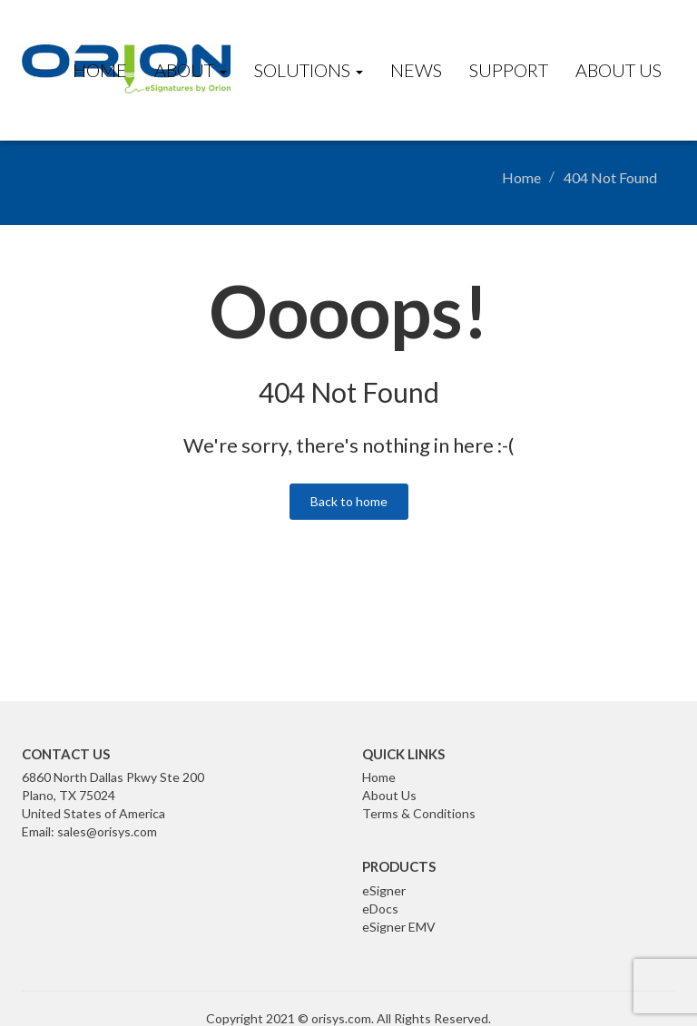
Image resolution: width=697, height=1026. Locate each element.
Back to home (349, 501)
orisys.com (341, 1018)
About (190, 70)
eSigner (384, 890)
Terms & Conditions (419, 813)
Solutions (308, 70)
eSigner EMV (399, 926)
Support (508, 70)
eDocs (380, 908)
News (416, 70)
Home (100, 70)
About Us (618, 70)
